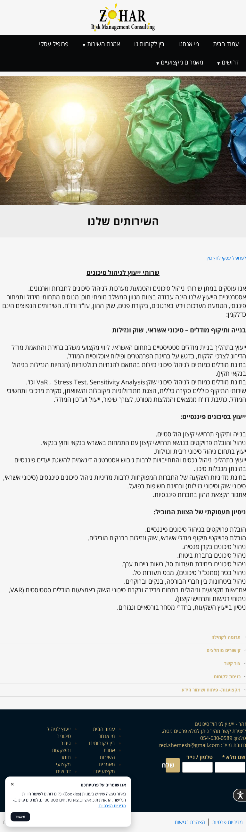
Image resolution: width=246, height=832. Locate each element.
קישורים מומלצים (224, 650)
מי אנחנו (188, 44)
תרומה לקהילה (226, 637)
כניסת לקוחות (227, 676)
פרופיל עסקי (54, 44)
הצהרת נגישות (190, 822)
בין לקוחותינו (149, 44)
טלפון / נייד (199, 757)
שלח (170, 765)
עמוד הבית (226, 44)
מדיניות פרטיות (227, 822)
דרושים (230, 62)
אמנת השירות (103, 44)
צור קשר (232, 663)
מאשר (20, 816)
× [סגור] (12, 783)
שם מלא (233, 757)
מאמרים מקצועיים (182, 62)
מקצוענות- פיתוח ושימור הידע (211, 690)
